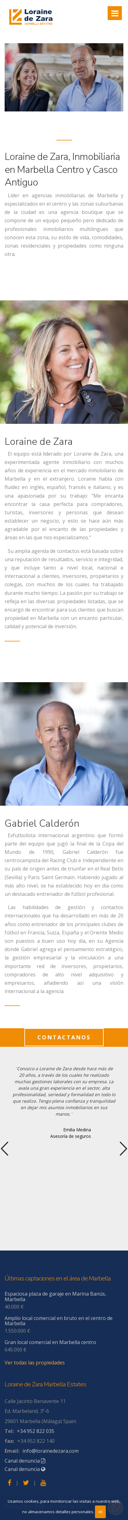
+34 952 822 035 (35, 1431)
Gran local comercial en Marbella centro (50, 1342)
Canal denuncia (25, 1460)
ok (100, 1511)
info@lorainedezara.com (51, 1450)
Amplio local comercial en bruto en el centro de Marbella (59, 1321)
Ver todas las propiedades (35, 1362)
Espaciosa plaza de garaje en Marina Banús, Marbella (55, 1296)
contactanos (64, 1037)
